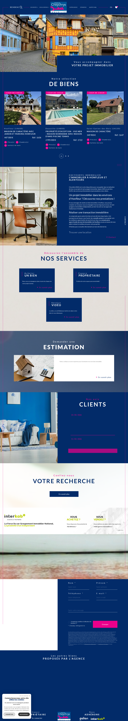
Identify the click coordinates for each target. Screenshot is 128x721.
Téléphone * (75, 593)
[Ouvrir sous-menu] (37, 7)
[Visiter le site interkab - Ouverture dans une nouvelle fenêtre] (98, 718)
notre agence (73, 7)
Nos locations (43, 7)
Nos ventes (33, 7)
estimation (83, 7)
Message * (74, 604)
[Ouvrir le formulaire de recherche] (16, 7)
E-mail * (101, 593)
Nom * (72, 583)
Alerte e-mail (93, 7)
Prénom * (102, 583)
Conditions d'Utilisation (103, 644)
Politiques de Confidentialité (90, 644)
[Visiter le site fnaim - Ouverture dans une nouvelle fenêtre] (84, 718)
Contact (125, 220)
